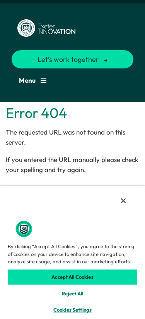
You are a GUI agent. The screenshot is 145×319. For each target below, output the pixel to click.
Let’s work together (68, 59)
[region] (72, 252)
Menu (32, 80)
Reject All (72, 293)
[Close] (123, 200)
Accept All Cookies (72, 277)
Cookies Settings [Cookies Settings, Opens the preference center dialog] (72, 310)
